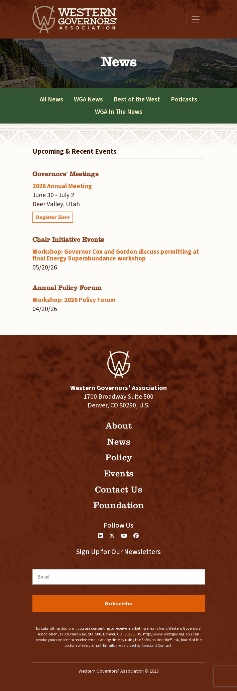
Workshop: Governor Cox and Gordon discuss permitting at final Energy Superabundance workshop (115, 255)
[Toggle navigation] (195, 19)
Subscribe (118, 603)
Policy (118, 457)
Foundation (118, 505)
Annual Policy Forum (66, 288)
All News (51, 99)
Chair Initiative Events (68, 239)
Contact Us (118, 489)
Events (118, 473)
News (118, 442)
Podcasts (184, 99)
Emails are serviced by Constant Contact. (137, 645)
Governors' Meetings (65, 174)
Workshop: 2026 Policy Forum (73, 300)
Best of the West (137, 99)
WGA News (88, 99)
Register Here (53, 217)
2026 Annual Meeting (62, 186)
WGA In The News (118, 112)
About (118, 425)
